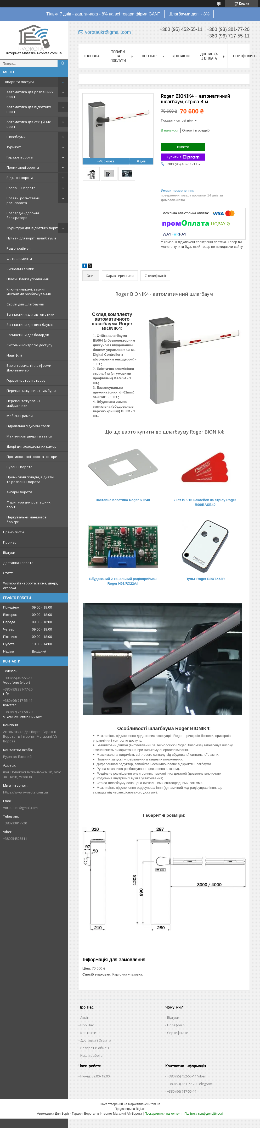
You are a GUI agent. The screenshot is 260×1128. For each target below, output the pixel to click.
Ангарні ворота (19, 492)
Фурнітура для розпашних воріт (28, 504)
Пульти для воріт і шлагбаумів (31, 238)
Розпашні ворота (21, 187)
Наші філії (14, 355)
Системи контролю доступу (29, 345)
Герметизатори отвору (26, 380)
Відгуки (9, 552)
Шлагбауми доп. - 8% (189, 14)
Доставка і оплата (18, 562)
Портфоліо (176, 1025)
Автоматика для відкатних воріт (29, 109)
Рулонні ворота (19, 466)
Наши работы (91, 1055)
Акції (84, 1017)
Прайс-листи (13, 532)
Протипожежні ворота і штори (32, 456)
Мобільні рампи (20, 415)
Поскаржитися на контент (163, 1113)
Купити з (183, 157)
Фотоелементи (19, 258)
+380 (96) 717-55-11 (181, 1091)
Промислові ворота (23, 167)
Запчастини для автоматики (30, 314)
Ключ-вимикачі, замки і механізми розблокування (29, 291)
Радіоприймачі (19, 248)
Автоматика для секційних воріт (29, 124)
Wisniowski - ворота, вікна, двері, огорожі (30, 585)
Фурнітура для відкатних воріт (32, 228)
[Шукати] (63, 63)
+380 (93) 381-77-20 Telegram (189, 1083)
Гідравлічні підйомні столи (28, 426)
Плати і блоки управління (28, 279)
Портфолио (244, 56)
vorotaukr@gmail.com (20, 807)
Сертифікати (177, 1032)
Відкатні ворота (20, 177)
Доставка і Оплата (95, 1040)
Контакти (181, 56)
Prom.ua (154, 1104)
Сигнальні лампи (20, 268)
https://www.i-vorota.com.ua (25, 792)
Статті (8, 573)
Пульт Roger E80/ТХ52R (205, 579)
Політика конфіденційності (203, 1113)
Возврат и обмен (94, 1047)
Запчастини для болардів (28, 334)
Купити (183, 147)
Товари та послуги (18, 81)
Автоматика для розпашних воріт (30, 94)
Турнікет (14, 147)
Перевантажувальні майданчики (24, 403)
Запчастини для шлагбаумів (30, 324)
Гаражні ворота (20, 157)
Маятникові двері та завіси (29, 436)
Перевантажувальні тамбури (31, 390)
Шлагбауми (16, 136)
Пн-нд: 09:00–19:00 (95, 1076)
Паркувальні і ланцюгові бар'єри (27, 519)
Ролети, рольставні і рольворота (23, 200)
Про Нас (87, 1025)
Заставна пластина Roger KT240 (123, 500)
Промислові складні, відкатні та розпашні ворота (30, 479)
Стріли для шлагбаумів (25, 304)
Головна (91, 56)
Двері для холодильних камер (31, 446)
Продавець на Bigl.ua (130, 1109)
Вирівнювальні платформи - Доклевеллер (30, 368)
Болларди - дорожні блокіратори (23, 215)
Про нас (9, 542)
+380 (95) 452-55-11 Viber (186, 1076)
